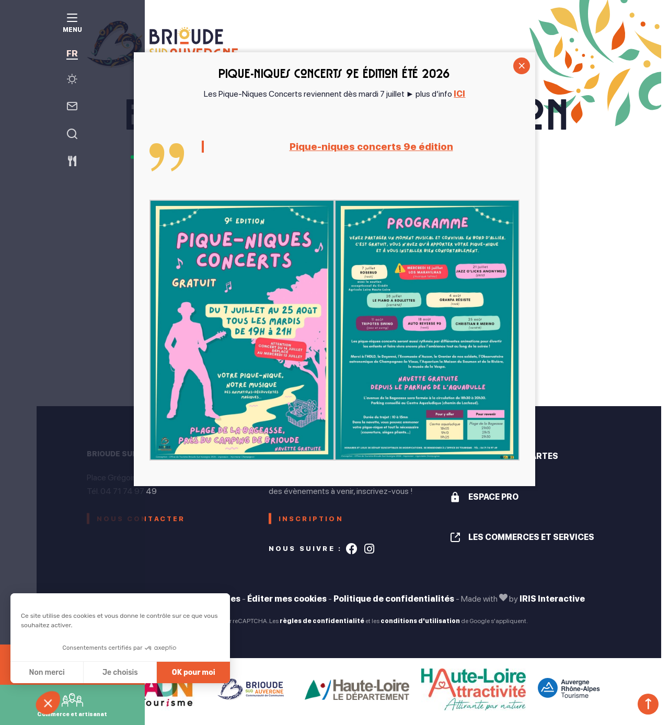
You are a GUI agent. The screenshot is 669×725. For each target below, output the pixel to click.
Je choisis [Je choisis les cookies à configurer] (120, 672)
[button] (53, 707)
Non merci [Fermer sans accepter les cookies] (46, 672)
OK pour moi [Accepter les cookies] (193, 672)
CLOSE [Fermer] (521, 65)
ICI (459, 94)
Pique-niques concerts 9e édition (371, 147)
